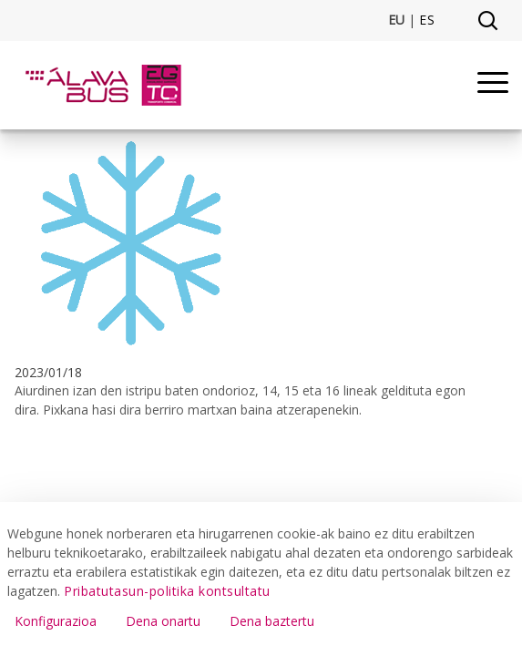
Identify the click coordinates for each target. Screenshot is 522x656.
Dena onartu (163, 621)
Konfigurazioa (56, 621)
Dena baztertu (272, 621)
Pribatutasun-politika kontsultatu (167, 591)
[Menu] (493, 85)
